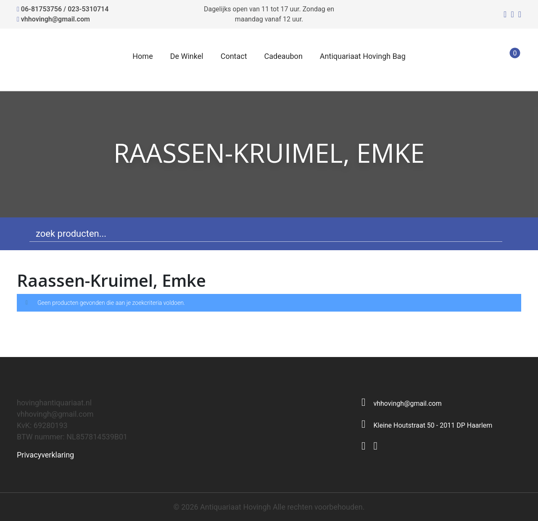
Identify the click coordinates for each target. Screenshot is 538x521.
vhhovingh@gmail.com (55, 19)
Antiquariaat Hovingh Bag (363, 56)
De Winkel (186, 56)
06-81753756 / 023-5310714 (65, 9)
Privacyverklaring (45, 454)
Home (142, 56)
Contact (234, 56)
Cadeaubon (283, 56)
